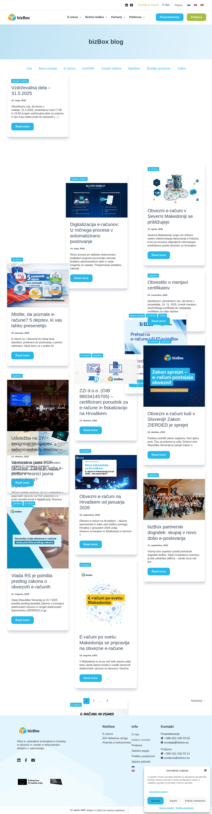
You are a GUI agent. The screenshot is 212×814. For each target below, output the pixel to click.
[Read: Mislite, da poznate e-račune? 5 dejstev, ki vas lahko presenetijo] (38, 285)
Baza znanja (48, 68)
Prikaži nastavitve (195, 800)
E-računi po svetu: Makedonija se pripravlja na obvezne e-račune (105, 642)
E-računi (70, 68)
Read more (23, 125)
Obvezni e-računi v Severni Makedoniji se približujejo (170, 216)
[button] (205, 770)
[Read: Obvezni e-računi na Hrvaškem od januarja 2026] (106, 472)
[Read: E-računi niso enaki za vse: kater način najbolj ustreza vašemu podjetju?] (106, 242)
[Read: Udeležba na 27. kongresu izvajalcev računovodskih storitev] (38, 405)
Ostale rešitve (111, 68)
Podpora (137, 745)
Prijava (178, 5)
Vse (29, 68)
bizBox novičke (141, 739)
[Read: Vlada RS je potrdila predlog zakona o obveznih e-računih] (38, 537)
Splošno (134, 68)
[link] (188, 5)
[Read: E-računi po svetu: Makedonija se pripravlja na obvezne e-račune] (106, 599)
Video (181, 68)
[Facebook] (131, 5)
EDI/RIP (88, 68)
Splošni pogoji (140, 750)
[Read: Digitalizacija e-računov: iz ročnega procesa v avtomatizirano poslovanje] (106, 102)
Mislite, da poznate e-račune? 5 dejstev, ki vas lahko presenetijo (36, 320)
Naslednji (198, 700)
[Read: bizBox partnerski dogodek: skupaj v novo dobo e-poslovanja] (174, 499)
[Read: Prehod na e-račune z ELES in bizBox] (174, 102)
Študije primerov (159, 68)
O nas (135, 734)
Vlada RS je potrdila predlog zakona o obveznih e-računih (31, 581)
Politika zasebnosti (184, 808)
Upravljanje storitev (158, 792)
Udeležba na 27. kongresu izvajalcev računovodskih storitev (34, 444)
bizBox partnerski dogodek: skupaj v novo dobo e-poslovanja (172, 532)
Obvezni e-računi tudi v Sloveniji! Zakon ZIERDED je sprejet (171, 419)
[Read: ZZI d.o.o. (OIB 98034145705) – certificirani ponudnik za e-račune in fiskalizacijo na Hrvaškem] (106, 371)
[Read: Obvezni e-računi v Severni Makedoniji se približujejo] (174, 188)
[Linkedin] (126, 5)
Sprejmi (155, 800)
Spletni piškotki (166, 808)
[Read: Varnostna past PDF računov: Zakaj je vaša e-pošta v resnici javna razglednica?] (38, 167)
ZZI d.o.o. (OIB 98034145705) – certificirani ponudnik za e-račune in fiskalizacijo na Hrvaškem (104, 403)
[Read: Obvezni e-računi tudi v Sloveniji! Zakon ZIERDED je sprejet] (174, 375)
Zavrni (173, 800)
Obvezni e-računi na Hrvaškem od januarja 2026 (102, 502)
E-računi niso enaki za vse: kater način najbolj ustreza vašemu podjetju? (106, 293)
